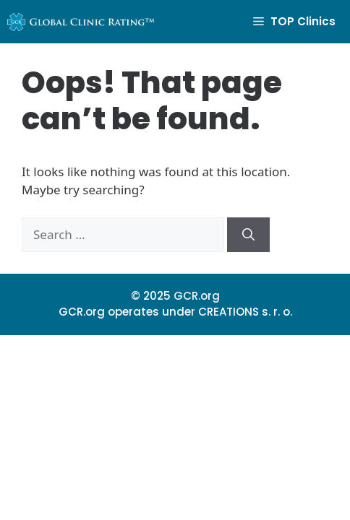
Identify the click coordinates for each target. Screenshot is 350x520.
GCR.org (197, 295)
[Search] (248, 234)
